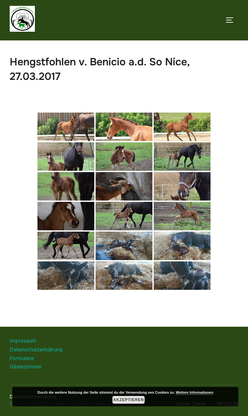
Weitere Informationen (194, 392)
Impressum (23, 340)
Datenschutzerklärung (36, 349)
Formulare (22, 358)
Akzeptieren (128, 400)
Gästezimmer (26, 366)
